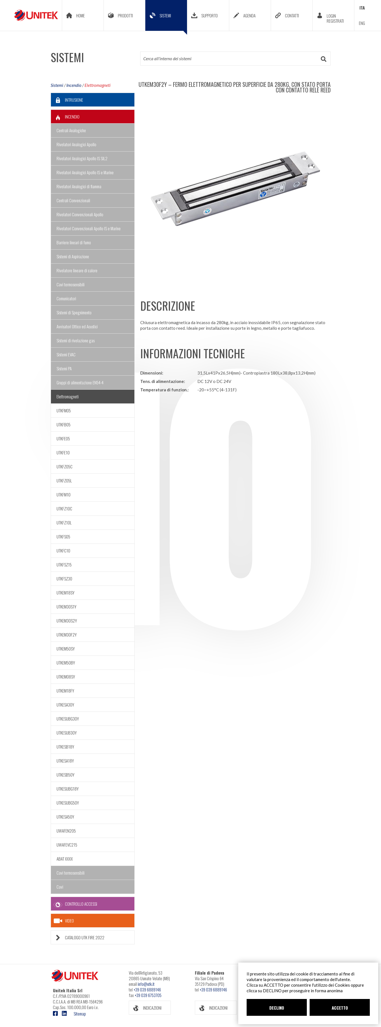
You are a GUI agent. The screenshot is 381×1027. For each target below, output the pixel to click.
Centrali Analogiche (71, 130)
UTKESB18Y (65, 746)
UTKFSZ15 (64, 564)
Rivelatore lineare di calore (77, 270)
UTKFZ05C (65, 466)
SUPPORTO (202, 15)
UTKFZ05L (64, 480)
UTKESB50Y (65, 775)
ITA (362, 7)
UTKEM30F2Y (67, 634)
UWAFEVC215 (67, 845)
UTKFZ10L (64, 522)
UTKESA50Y (65, 817)
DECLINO (276, 1008)
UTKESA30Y (65, 704)
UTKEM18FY (65, 690)
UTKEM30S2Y (67, 620)
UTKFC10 (63, 550)
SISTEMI (166, 19)
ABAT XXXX (65, 859)
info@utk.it (146, 984)
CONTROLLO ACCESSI (74, 904)
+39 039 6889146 (147, 989)
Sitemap (80, 1013)
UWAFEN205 (66, 831)
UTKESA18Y (65, 761)
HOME (73, 15)
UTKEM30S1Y (66, 606)
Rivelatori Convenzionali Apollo (80, 214)
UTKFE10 (63, 452)
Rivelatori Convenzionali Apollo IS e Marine (89, 228)
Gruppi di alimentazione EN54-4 (80, 382)
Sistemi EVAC (66, 354)
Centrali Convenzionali (73, 200)
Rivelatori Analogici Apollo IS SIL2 (82, 158)
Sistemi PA (64, 368)
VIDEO (64, 921)
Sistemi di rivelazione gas (76, 340)
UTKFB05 (64, 424)
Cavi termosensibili (71, 284)
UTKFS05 (63, 536)
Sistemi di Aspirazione (73, 256)
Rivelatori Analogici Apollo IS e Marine (85, 172)
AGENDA (242, 15)
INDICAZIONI (145, 1008)
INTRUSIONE (67, 100)
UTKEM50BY (66, 662)
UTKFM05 (64, 410)
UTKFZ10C (64, 508)
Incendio (73, 85)
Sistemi (57, 85)
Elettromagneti (98, 85)
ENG (362, 23)
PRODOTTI (118, 15)
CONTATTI (285, 15)
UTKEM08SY (66, 676)
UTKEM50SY (66, 648)
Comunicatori (66, 298)
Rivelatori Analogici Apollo (76, 144)
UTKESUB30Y (67, 732)
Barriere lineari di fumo (74, 242)
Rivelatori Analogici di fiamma (79, 186)
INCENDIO (65, 117)
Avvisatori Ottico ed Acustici (77, 326)
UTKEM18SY (65, 592)
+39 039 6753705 (148, 995)
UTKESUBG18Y (68, 789)
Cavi (60, 887)
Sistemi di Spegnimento (74, 312)
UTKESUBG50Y (68, 803)
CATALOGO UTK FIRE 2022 (77, 937)
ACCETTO (340, 1008)
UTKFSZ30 (64, 578)
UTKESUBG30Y (68, 718)
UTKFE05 (63, 438)
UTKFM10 (64, 494)
